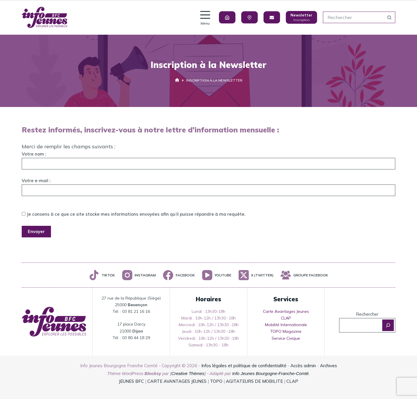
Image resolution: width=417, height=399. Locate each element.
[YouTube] (216, 275)
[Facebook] (179, 275)
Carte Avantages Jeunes (286, 311)
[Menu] (205, 17)
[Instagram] (139, 275)
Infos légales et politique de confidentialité (243, 365)
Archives (328, 365)
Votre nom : (208, 159)
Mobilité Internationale (286, 324)
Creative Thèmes (187, 373)
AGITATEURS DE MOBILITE (254, 381)
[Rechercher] (388, 325)
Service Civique (286, 338)
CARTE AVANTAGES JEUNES (176, 381)
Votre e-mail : (208, 185)
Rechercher (367, 314)
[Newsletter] (301, 17)
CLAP (286, 318)
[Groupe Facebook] (304, 275)
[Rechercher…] (353, 17)
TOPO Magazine (285, 331)
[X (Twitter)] (256, 275)
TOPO (216, 381)
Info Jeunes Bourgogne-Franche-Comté (270, 373)
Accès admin (303, 365)
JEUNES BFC (131, 381)
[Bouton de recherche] (389, 17)
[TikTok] (102, 275)
